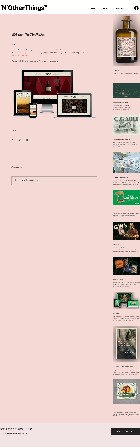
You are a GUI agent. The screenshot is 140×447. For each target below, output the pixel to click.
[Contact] (125, 431)
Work (13, 130)
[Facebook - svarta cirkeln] (136, 8)
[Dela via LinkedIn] (26, 139)
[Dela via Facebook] (12, 139)
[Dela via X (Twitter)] (19, 139)
